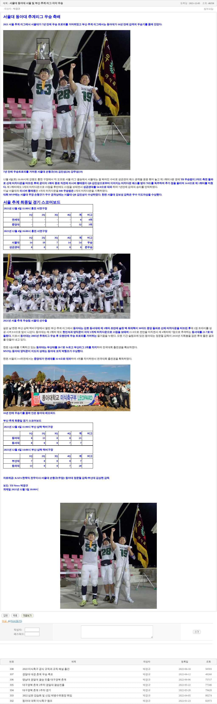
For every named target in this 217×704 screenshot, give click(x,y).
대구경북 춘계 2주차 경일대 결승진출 (43, 684)
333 (12, 695)
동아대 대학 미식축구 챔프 (37, 700)
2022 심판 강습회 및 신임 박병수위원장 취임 (47, 695)
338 (12, 669)
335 (12, 684)
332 (12, 700)
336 (12, 679)
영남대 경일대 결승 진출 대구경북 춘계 (44, 679)
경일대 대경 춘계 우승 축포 (37, 674)
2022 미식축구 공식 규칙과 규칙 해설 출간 (46, 669)
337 (12, 674)
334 (12, 690)
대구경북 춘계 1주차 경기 (36, 690)
